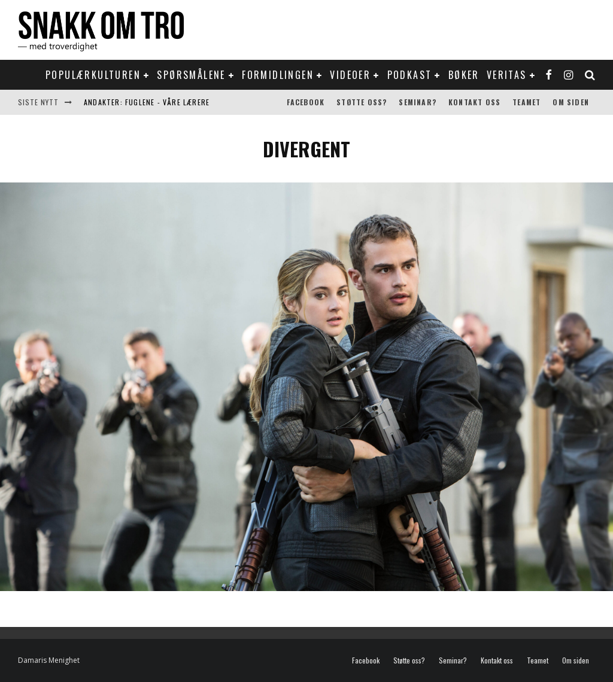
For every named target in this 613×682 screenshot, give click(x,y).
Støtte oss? (361, 102)
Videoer (350, 75)
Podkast (409, 75)
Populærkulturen (93, 75)
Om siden (571, 102)
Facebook (306, 102)
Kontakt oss (474, 102)
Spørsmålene (191, 75)
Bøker (464, 75)
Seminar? (417, 102)
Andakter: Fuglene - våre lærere (147, 102)
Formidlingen (278, 75)
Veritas (507, 75)
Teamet (526, 102)
